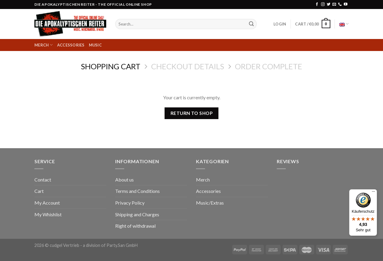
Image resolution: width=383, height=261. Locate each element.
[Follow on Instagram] (323, 4)
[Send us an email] (334, 4)
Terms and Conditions (137, 191)
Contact (42, 179)
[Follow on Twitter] (328, 4)
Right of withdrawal (135, 226)
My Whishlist (48, 214)
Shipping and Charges (137, 214)
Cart (39, 191)
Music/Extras (210, 203)
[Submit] (251, 24)
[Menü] (373, 192)
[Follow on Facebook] (317, 4)
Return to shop (192, 113)
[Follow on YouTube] (345, 4)
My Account (47, 203)
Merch (43, 45)
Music (95, 45)
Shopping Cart (110, 66)
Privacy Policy (130, 203)
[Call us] (340, 4)
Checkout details (187, 66)
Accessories (71, 45)
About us (124, 179)
